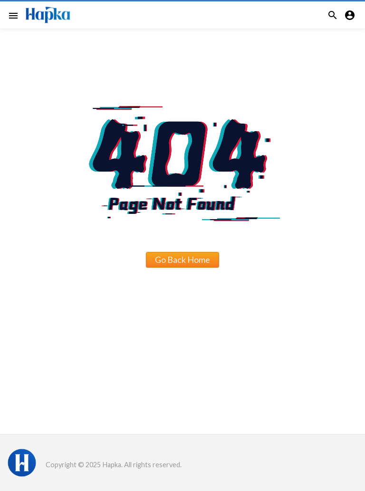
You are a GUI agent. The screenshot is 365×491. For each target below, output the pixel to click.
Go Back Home (182, 259)
